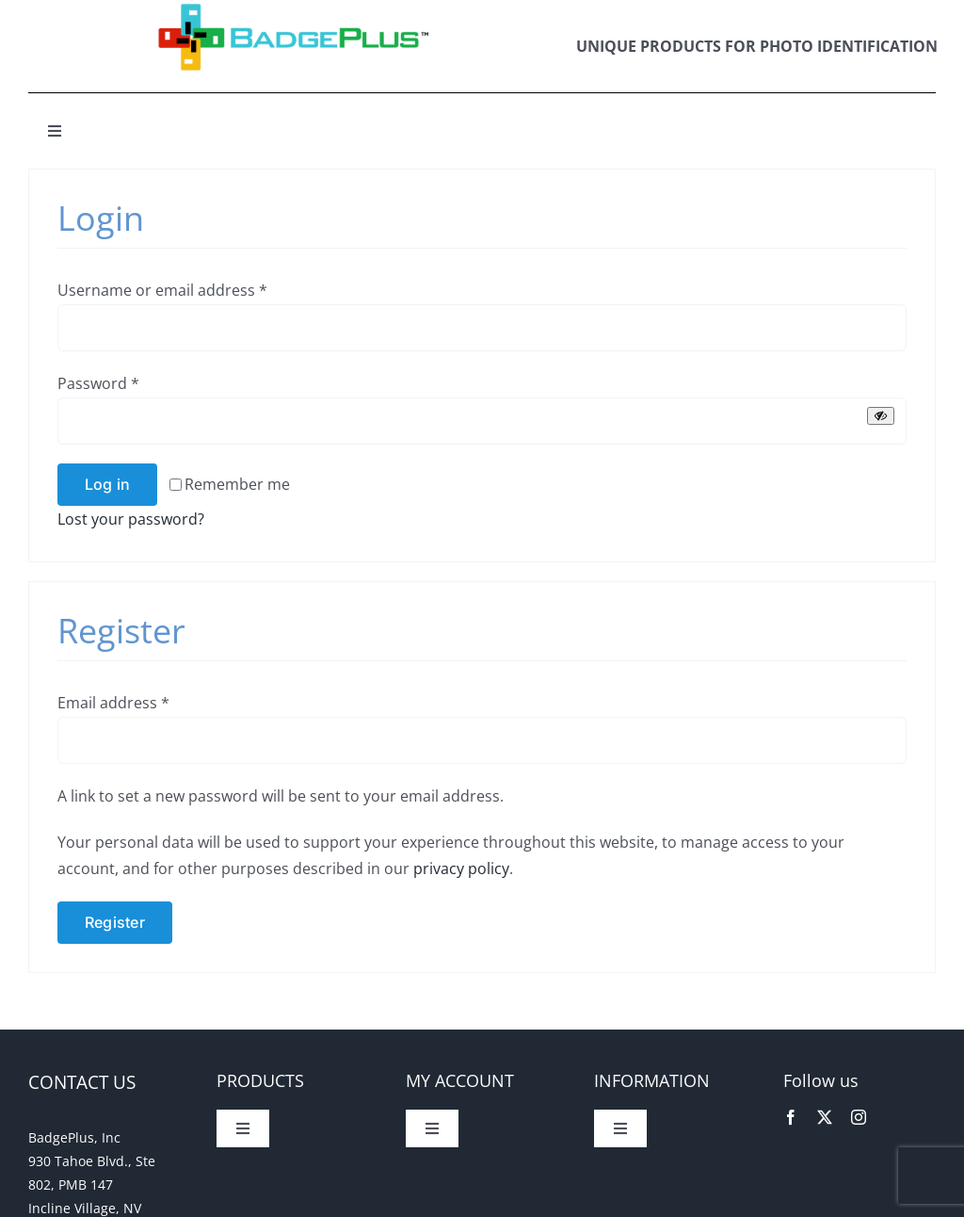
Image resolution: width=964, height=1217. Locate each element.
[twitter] (824, 1117)
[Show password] (880, 416)
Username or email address (162, 290)
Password (98, 383)
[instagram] (858, 1117)
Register (115, 922)
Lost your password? (130, 519)
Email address (113, 702)
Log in (107, 484)
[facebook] (790, 1117)
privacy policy (461, 868)
